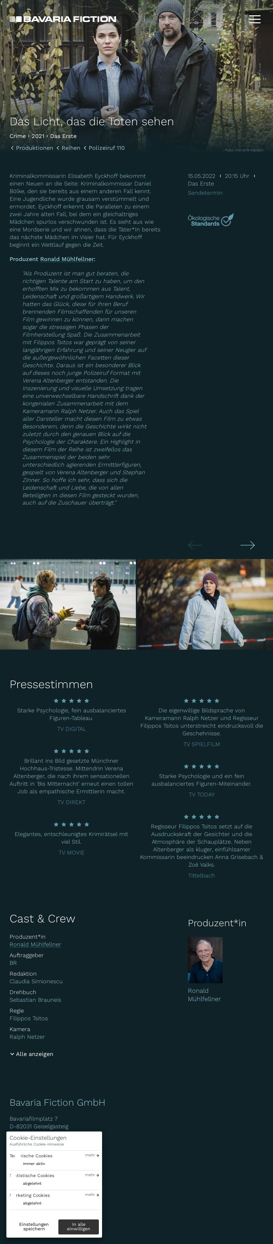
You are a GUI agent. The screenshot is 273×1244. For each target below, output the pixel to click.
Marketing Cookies (30, 1195)
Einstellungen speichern (34, 1226)
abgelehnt (32, 1183)
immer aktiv (34, 1163)
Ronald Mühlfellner (67, 259)
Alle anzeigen (34, 1054)
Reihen (71, 148)
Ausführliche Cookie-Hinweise (37, 1144)
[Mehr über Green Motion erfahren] (212, 220)
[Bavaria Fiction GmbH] (63, 19)
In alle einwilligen (78, 1226)
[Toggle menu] (254, 19)
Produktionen (34, 148)
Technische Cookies (31, 1155)
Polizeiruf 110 (107, 148)
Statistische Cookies (32, 1175)
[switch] (27, 1164)
